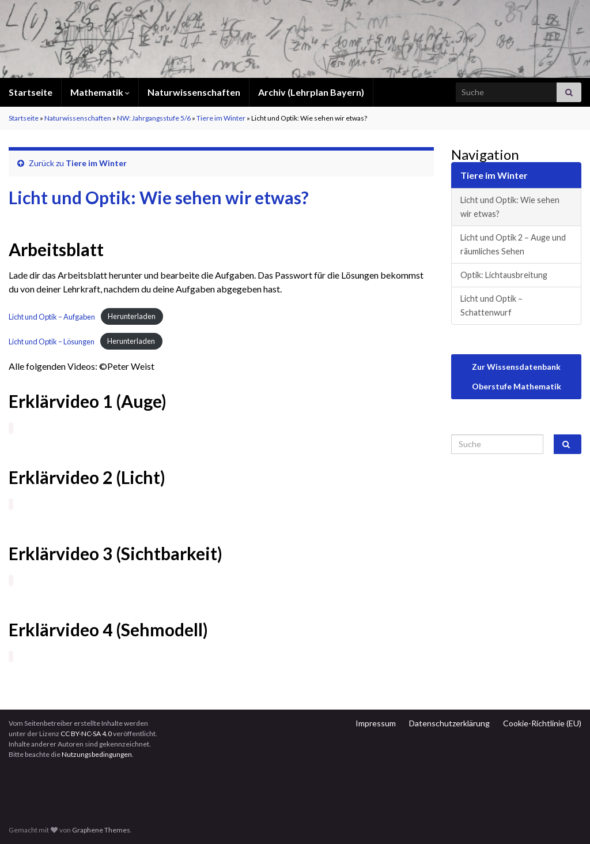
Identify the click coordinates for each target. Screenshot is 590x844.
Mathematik (100, 92)
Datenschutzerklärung (449, 723)
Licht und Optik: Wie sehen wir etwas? (509, 207)
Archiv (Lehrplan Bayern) (311, 92)
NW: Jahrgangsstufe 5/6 (154, 118)
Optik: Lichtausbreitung (503, 275)
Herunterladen (132, 316)
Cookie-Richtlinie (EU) (542, 723)
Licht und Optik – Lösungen (51, 341)
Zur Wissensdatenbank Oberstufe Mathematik (516, 376)
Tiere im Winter (220, 118)
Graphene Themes (101, 830)
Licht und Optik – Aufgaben (52, 316)
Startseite (30, 92)
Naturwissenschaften (194, 92)
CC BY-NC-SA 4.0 (86, 733)
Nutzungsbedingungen (97, 754)
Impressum (375, 723)
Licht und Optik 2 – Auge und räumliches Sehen (513, 244)
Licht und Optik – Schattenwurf (491, 305)
